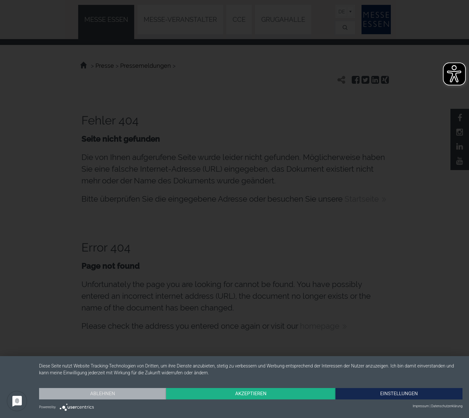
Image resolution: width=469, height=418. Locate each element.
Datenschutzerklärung (446, 406)
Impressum (421, 406)
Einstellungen (399, 393)
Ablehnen (102, 393)
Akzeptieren (250, 393)
